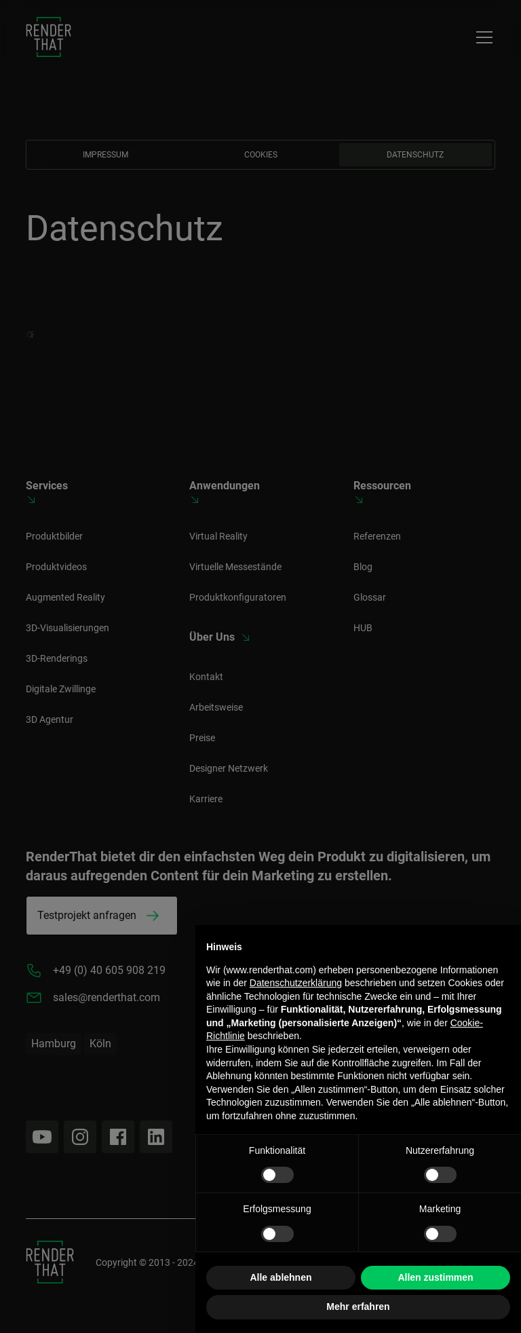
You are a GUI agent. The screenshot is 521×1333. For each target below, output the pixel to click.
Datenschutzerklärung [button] (296, 982)
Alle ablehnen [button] (280, 1277)
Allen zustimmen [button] (435, 1277)
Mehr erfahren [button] (357, 1306)
